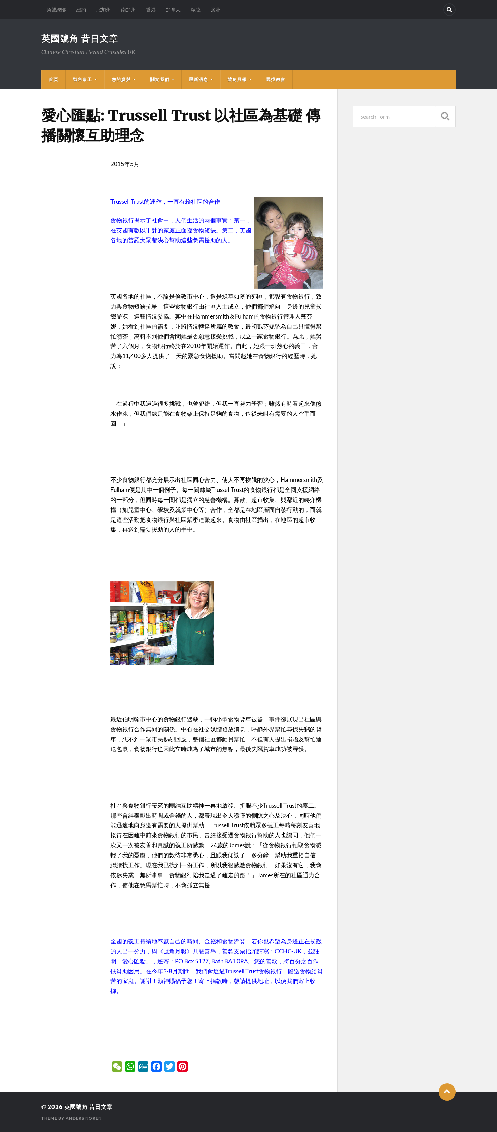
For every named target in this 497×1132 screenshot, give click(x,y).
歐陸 (196, 9)
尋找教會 (275, 79)
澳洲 (216, 9)
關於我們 (159, 79)
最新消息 (198, 79)
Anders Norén (84, 1118)
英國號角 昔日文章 (81, 38)
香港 (151, 9)
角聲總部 (56, 9)
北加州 (103, 9)
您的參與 (121, 79)
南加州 (128, 9)
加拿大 (173, 9)
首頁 (53, 79)
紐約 (81, 9)
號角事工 (82, 79)
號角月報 (237, 79)
